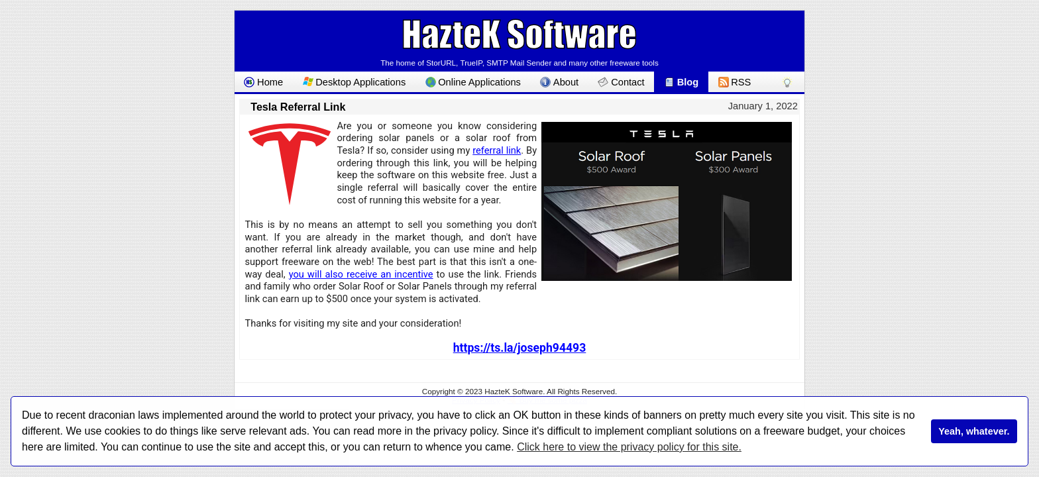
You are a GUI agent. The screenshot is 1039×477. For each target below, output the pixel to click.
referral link (496, 150)
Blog (681, 82)
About (559, 82)
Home (263, 82)
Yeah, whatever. (973, 431)
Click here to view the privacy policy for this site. (629, 446)
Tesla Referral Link (297, 107)
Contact (621, 82)
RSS (734, 82)
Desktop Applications (354, 82)
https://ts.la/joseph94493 (519, 347)
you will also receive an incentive (361, 274)
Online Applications (473, 82)
